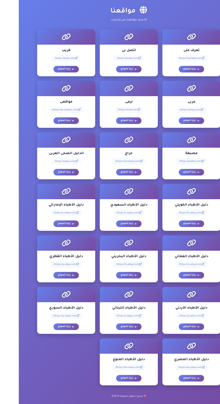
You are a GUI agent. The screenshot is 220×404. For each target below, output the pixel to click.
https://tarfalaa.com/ (173, 58)
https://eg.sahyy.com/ (172, 367)
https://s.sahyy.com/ (110, 212)
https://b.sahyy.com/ (110, 264)
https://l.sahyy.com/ (110, 315)
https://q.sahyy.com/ (47, 264)
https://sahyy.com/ (47, 161)
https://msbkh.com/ (172, 161)
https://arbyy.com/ (172, 109)
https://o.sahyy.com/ (172, 264)
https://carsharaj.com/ (110, 161)
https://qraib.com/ (47, 58)
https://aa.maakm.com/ (47, 109)
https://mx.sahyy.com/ (110, 367)
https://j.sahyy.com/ (172, 315)
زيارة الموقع (173, 69)
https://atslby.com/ (110, 58)
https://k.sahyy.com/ (172, 212)
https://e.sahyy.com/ (47, 212)
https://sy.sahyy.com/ (47, 315)
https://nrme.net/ (110, 109)
